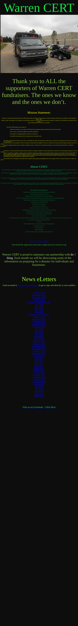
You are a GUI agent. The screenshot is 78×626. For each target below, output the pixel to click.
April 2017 (39, 365)
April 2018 (39, 336)
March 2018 (39, 339)
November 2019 (39, 297)
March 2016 (39, 395)
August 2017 (39, 356)
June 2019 (39, 307)
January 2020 (39, 292)
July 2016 (39, 386)
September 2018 (39, 324)
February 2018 (39, 341)
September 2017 (39, 353)
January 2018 (39, 343)
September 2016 (39, 382)
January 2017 (39, 372)
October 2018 (39, 322)
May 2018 (39, 334)
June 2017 (39, 360)
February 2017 (39, 370)
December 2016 (39, 375)
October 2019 (39, 300)
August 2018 (39, 326)
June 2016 (39, 389)
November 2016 (39, 377)
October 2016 (39, 379)
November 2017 (39, 348)
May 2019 (39, 309)
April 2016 (39, 393)
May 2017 (39, 363)
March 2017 (39, 368)
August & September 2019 (39, 302)
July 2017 (39, 358)
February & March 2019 (39, 314)
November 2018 (39, 319)
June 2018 (39, 331)
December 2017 (39, 346)
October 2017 (39, 351)
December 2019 (39, 295)
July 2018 (39, 329)
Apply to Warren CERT (39, 241)
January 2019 (39, 317)
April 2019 (39, 312)
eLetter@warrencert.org (28, 285)
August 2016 (39, 384)
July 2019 (39, 305)
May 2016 (39, 391)
